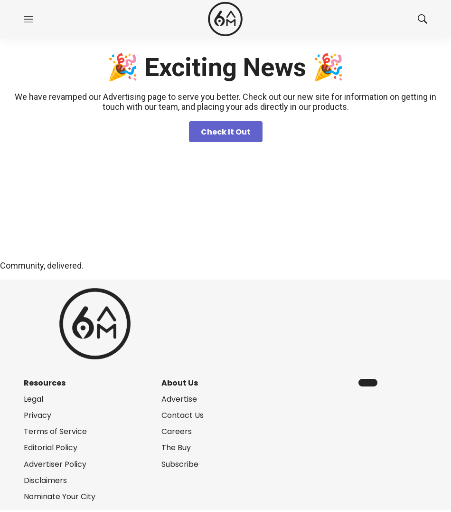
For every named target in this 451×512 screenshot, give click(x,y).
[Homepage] (225, 204)
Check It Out (226, 131)
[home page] (225, 19)
